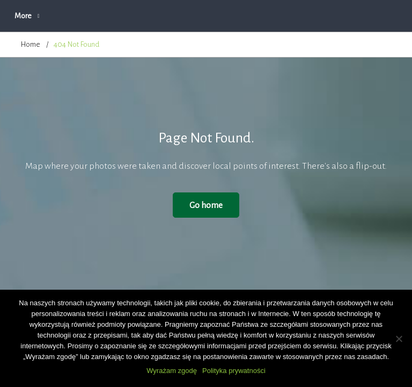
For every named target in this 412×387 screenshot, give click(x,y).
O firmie (158, 16)
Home (30, 44)
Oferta (203, 16)
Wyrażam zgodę (171, 371)
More (329, 16)
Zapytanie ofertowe (267, 16)
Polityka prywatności (234, 371)
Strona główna (43, 16)
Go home (206, 205)
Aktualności (105, 16)
